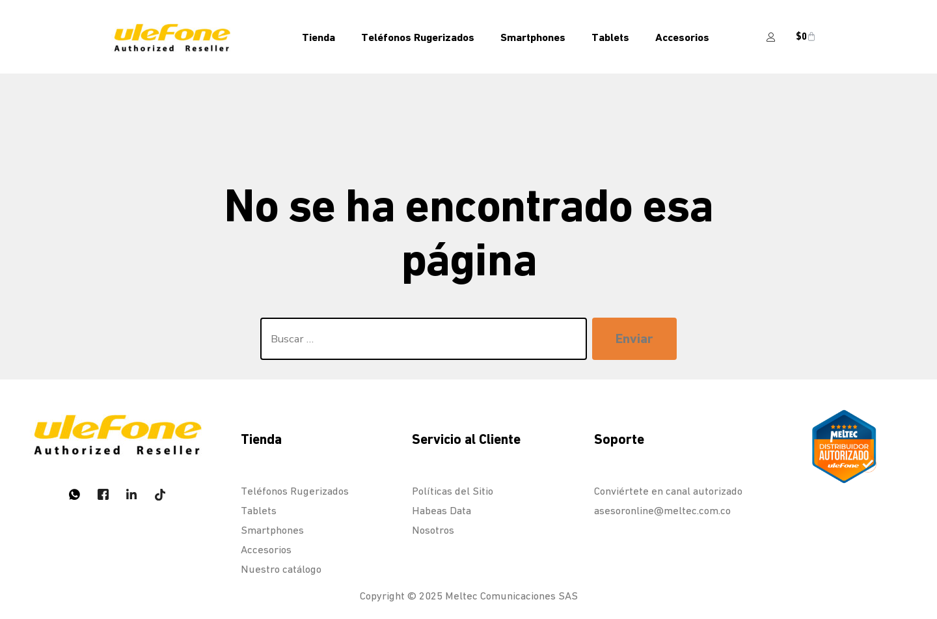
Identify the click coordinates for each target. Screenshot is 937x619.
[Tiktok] (160, 494)
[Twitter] (103, 494)
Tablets (610, 37)
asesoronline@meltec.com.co (662, 510)
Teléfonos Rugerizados (417, 37)
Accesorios (682, 37)
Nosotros (433, 530)
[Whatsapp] (74, 494)
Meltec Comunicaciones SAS (511, 596)
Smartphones (532, 37)
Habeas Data (441, 510)
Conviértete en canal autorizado (668, 491)
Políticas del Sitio (452, 491)
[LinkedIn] (131, 494)
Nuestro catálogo (281, 569)
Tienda (318, 37)
